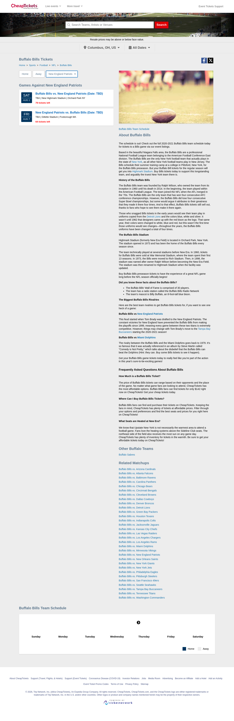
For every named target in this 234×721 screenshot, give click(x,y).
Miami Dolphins (146, 337)
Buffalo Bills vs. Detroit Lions (134, 507)
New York (137, 161)
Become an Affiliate (184, 678)
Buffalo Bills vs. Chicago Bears (135, 486)
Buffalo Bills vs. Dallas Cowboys (136, 499)
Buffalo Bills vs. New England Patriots (139, 554)
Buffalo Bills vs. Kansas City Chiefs (138, 529)
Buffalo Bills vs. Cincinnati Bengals (138, 490)
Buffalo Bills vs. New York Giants (137, 563)
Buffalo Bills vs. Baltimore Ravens (137, 477)
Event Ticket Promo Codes (96, 684)
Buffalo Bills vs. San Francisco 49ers (139, 580)
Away (39, 74)
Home (25, 74)
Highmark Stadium (142, 171)
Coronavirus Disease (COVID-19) (104, 678)
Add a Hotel (200, 678)
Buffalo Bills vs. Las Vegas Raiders (138, 533)
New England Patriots (150, 313)
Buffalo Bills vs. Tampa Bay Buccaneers (140, 589)
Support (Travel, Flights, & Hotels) (46, 678)
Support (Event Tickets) (76, 678)
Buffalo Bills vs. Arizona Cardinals (137, 469)
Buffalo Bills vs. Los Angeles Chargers (140, 537)
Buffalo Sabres (127, 454)
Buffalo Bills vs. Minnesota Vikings (137, 550)
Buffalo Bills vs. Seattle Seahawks (137, 585)
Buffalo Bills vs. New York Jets (135, 567)
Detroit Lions (154, 216)
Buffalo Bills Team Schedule (134, 129)
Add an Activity (216, 678)
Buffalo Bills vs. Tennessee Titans (137, 593)
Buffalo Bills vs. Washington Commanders (142, 597)
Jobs (144, 678)
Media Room (154, 678)
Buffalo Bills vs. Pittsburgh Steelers (138, 576)
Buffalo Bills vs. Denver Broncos (136, 503)
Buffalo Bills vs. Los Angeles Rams (138, 542)
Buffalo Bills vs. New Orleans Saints (138, 559)
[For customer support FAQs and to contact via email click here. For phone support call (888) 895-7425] (211, 6)
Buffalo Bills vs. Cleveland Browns (137, 494)
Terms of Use (117, 684)
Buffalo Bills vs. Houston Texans (136, 516)
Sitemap (144, 684)
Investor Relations (130, 678)
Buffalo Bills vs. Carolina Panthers (137, 481)
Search (162, 24)
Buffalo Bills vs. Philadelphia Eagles (138, 572)
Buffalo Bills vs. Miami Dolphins (136, 546)
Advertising (167, 678)
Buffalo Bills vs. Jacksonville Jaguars (139, 524)
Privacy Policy (132, 684)
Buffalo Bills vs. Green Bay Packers (138, 511)
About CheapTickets (19, 678)
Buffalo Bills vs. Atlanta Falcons (136, 473)
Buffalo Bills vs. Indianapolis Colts (137, 520)
